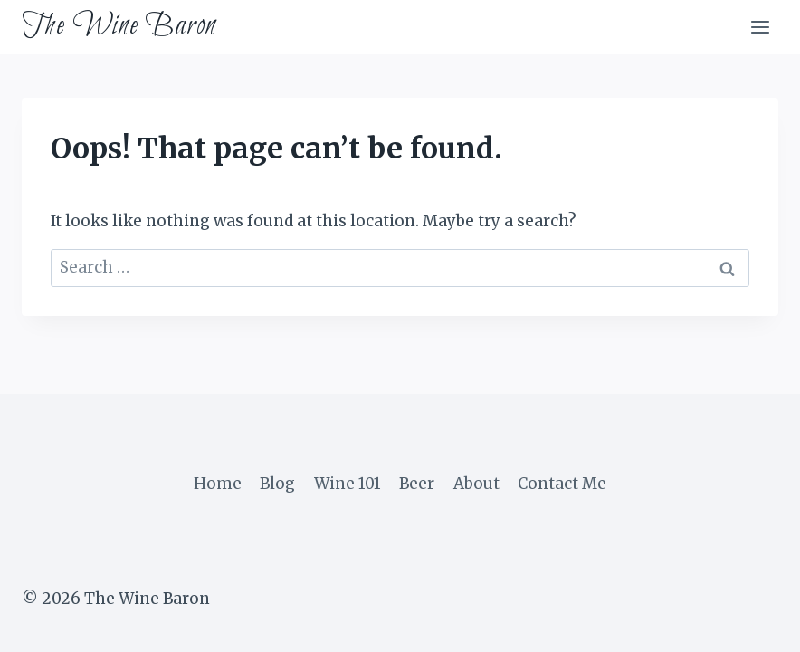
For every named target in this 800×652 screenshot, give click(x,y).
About (476, 484)
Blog (277, 484)
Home (218, 484)
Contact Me (562, 484)
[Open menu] (759, 27)
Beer (416, 484)
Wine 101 (347, 484)
